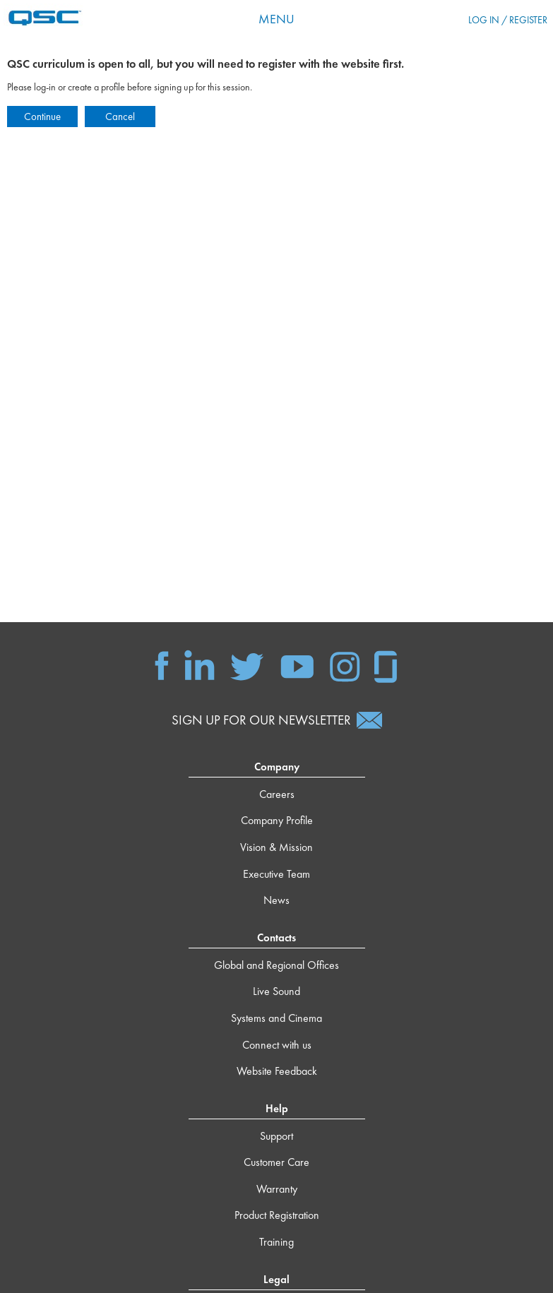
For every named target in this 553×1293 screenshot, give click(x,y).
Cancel (120, 116)
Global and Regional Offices (276, 965)
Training (276, 1241)
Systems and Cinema (276, 1018)
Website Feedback (277, 1070)
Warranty (276, 1188)
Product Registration (276, 1215)
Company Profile (277, 820)
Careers (277, 794)
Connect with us (276, 1044)
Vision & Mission (276, 847)
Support (276, 1135)
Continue (42, 116)
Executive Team (276, 873)
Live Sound (276, 991)
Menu (276, 19)
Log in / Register (507, 19)
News (276, 900)
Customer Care (276, 1162)
